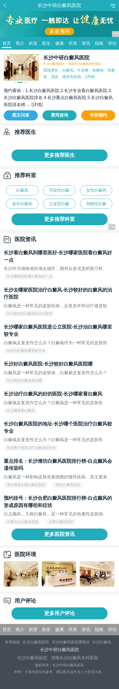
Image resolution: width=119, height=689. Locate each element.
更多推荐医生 (59, 155)
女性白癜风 (96, 190)
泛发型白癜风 (59, 205)
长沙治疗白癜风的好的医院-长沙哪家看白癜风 (53, 394)
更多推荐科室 (59, 219)
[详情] (89, 77)
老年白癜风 (22, 203)
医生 (47, 43)
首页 (7, 43)
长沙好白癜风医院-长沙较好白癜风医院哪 (48, 364)
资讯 (87, 43)
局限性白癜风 (96, 205)
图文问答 (20, 115)
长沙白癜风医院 (36, 642)
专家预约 (98, 115)
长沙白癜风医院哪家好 (71, 642)
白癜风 (22, 190)
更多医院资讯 (59, 534)
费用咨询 (59, 115)
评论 (112, 43)
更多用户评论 (59, 613)
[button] (14, 82)
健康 (60, 43)
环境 (73, 43)
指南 (100, 43)
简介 (21, 43)
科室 (34, 43)
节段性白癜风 (59, 191)
